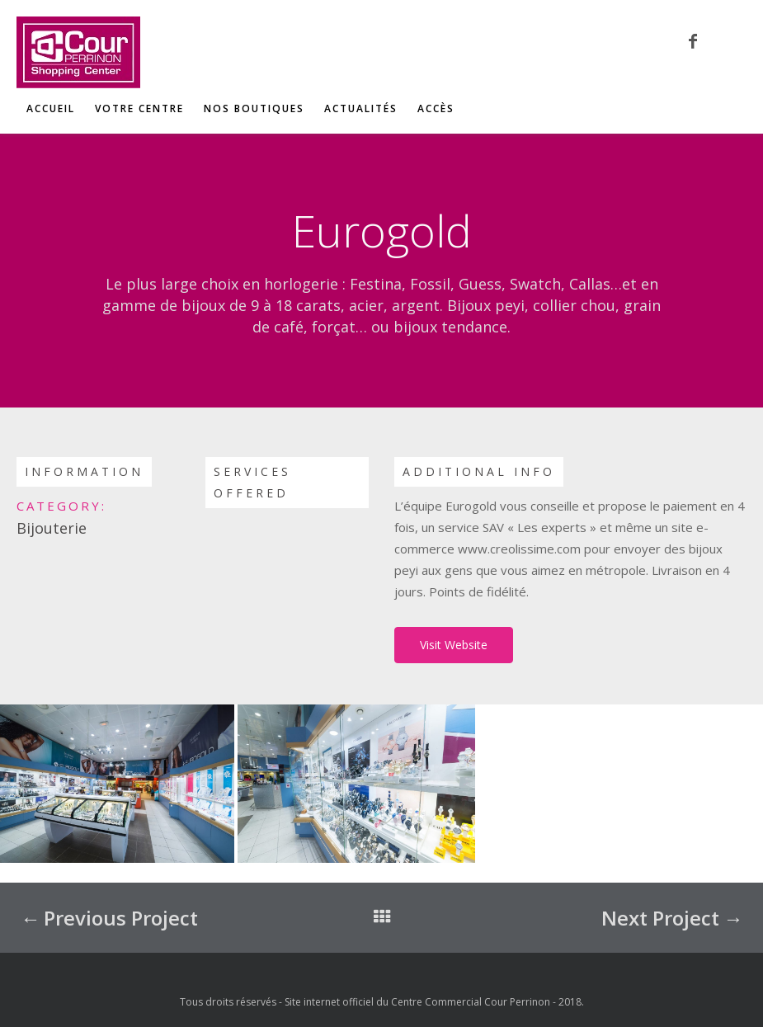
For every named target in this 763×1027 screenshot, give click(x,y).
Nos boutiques (254, 108)
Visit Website (453, 644)
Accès (436, 108)
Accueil (50, 108)
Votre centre (139, 108)
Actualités (361, 108)
